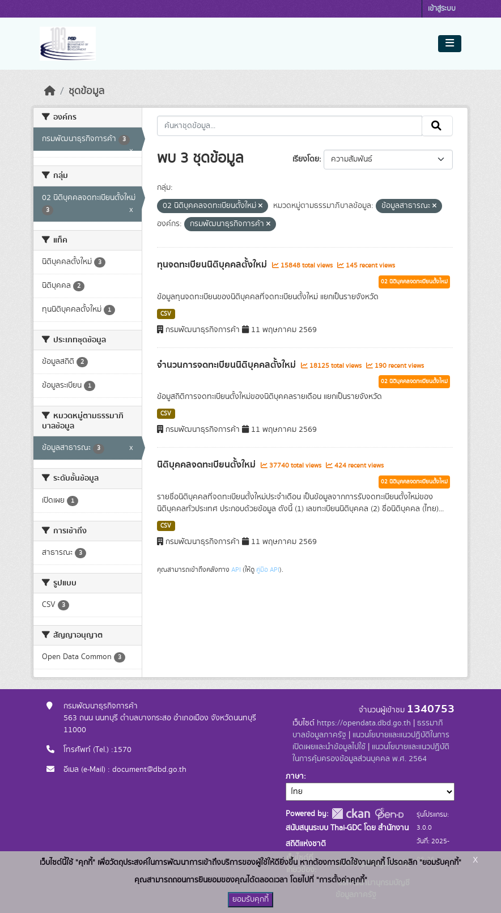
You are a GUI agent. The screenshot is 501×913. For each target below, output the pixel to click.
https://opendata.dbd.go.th (364, 723)
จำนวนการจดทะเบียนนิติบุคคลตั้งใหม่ (227, 365)
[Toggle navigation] (449, 43)
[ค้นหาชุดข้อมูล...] (290, 126)
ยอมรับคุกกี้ (250, 899)
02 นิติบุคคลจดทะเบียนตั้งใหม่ (414, 282)
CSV (165, 314)
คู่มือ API (267, 569)
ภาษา (295, 776)
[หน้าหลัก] (50, 91)
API (236, 569)
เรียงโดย (305, 159)
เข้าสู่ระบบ (442, 8)
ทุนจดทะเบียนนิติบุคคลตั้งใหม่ (213, 264)
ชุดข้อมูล (86, 91)
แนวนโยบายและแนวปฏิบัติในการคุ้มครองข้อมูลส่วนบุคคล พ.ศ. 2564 (370, 753)
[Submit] (437, 126)
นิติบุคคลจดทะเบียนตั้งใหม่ (207, 464)
